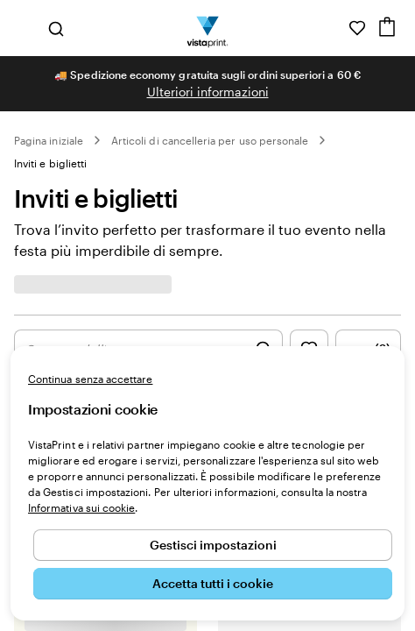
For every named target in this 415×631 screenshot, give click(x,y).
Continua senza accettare (90, 378)
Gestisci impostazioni (213, 544)
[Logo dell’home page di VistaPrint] (208, 28)
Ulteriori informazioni (208, 91)
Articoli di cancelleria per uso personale (209, 140)
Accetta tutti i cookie (212, 583)
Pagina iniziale (48, 140)
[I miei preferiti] (357, 28)
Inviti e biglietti (50, 163)
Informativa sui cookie (81, 507)
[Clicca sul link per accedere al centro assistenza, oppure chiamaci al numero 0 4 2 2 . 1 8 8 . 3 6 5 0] (332, 28)
